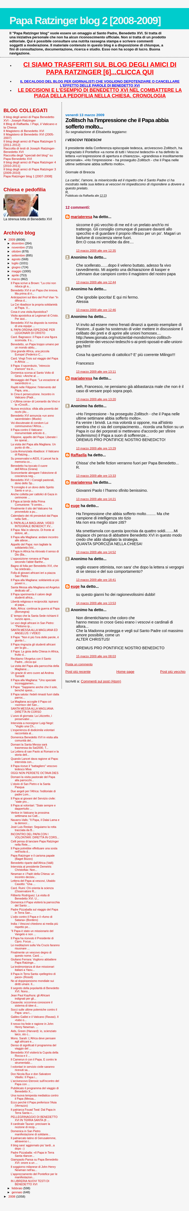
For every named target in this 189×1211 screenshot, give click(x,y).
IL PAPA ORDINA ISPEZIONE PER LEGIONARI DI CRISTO (33, 331)
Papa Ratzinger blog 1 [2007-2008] (27, 176)
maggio (17, 271)
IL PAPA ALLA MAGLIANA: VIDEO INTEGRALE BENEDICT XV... (32, 524)
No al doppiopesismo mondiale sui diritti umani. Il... (32, 982)
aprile (16, 275)
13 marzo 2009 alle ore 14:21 (96, 499)
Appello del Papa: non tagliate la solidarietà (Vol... (31, 546)
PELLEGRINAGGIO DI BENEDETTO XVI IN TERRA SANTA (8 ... (34, 1118)
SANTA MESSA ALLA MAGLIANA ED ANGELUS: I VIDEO (34, 631)
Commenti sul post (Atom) (101, 681)
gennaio (17, 1192)
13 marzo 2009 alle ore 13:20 (96, 399)
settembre (19, 255)
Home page (125, 672)
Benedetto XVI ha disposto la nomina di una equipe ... (34, 324)
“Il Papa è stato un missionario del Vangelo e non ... (32, 932)
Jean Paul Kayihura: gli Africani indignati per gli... (30, 997)
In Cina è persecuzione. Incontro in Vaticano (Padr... (32, 395)
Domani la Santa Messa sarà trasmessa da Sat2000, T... (29, 746)
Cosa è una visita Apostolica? (29, 311)
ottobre (17, 251)
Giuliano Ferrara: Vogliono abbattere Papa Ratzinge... (33, 961)
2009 (12, 239)
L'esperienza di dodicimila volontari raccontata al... (33, 731)
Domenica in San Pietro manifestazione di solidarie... (30, 1132)
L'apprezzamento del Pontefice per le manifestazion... (34, 1175)
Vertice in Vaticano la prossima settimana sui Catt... (30, 814)
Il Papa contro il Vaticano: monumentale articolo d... (29, 431)
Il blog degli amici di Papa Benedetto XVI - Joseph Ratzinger (28, 118)
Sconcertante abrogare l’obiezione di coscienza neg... (34, 474)
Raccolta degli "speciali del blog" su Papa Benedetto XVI (28, 156)
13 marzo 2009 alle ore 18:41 (96, 579)
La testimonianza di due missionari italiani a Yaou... (32, 968)
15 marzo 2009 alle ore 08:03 (96, 656)
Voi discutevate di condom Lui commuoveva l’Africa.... (29, 424)
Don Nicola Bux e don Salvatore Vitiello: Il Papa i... (31, 1075)
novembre (19, 247)
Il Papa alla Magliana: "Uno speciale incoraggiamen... (33, 681)
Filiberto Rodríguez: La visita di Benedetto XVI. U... (30, 897)
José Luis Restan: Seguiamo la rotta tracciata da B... (33, 828)
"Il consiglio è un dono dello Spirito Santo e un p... (32, 489)
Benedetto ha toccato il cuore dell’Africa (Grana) (29, 467)
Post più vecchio (173, 672)
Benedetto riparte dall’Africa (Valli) (32, 862)
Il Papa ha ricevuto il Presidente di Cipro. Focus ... (32, 940)
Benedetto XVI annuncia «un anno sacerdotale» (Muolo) (32, 417)
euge (75, 506)
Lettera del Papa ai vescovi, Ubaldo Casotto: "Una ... (33, 882)
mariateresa (81, 217)
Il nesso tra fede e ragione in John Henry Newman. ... (32, 1025)
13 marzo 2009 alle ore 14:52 (96, 552)
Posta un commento (79, 664)
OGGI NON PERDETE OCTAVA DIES (34, 773)
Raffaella (79, 455)
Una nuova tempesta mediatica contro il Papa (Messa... (34, 1097)
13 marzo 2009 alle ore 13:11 (96, 371)
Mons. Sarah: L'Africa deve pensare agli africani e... (33, 1040)
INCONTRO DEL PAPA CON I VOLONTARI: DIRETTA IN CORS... (35, 835)
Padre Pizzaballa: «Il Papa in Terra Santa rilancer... (32, 1154)
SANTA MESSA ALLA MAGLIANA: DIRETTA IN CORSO (32, 710)
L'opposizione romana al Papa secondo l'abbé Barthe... (30, 560)
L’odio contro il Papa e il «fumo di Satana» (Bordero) (31, 918)
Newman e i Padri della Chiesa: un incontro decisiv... (32, 875)
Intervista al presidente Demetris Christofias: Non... (31, 868)
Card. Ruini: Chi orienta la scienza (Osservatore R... (32, 889)
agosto (17, 259)
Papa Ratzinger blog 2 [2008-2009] (85, 20)
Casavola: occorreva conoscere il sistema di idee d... (31, 1004)
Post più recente (77, 672)
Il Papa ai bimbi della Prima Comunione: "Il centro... (28, 503)
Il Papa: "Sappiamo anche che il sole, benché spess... (34, 688)
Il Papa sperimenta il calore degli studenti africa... (31, 596)
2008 (12, 1196)
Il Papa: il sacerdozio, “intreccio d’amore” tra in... (30, 367)
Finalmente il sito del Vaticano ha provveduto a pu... (31, 510)
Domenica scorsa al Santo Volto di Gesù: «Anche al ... (32, 374)
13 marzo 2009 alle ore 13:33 (96, 475)
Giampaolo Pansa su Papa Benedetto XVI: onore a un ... (34, 1161)
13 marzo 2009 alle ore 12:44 (96, 282)
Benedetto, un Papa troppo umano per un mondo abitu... (35, 346)
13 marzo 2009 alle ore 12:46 (96, 309)
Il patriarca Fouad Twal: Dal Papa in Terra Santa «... (33, 1111)
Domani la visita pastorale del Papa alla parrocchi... (33, 778)
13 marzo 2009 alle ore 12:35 (96, 250)
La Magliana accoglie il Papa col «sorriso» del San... (31, 703)
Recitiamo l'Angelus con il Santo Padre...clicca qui (31, 660)
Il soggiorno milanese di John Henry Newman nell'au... (33, 1168)
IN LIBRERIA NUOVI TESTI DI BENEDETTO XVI (30, 1182)
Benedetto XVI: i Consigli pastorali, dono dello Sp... (32, 481)
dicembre (18, 243)
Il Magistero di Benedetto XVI (23, 131)
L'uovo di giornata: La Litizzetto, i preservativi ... (31, 717)
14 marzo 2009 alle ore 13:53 (96, 603)
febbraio (17, 1188)
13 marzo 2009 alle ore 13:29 (96, 448)
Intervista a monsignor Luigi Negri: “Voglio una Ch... (32, 724)
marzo (16, 279)
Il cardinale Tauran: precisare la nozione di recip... (30, 1125)
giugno (17, 267)
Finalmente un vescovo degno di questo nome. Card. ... (31, 954)
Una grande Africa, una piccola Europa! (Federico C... (30, 353)
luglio (16, 263)
